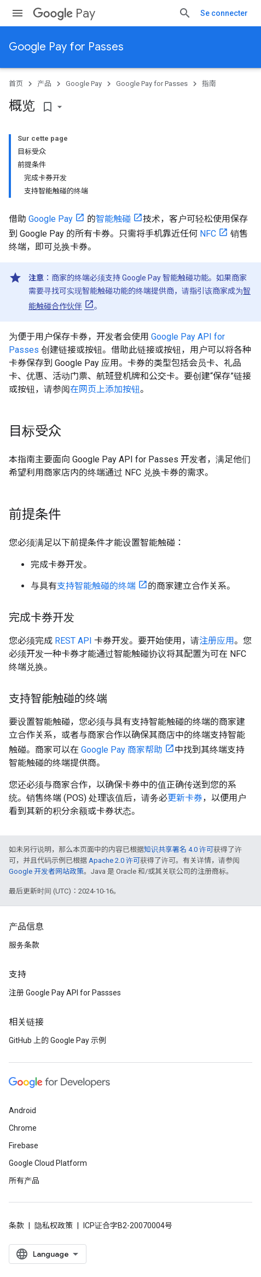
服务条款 (24, 945)
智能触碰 (113, 219)
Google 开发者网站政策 (46, 871)
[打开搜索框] (185, 13)
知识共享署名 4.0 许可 (178, 849)
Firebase (23, 1145)
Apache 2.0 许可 (114, 860)
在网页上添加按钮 (105, 389)
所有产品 (24, 1180)
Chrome (23, 1128)
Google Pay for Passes (66, 47)
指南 (209, 83)
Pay (64, 13)
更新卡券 (184, 798)
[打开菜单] (17, 13)
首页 (16, 83)
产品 (44, 83)
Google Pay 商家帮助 (122, 750)
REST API (73, 640)
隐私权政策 (53, 1225)
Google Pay (84, 83)
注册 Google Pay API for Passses (65, 992)
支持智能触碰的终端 (96, 586)
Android (22, 1110)
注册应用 (216, 640)
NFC (208, 233)
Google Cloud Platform (48, 1163)
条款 (16, 1225)
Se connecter (224, 13)
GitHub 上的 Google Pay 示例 (57, 1040)
